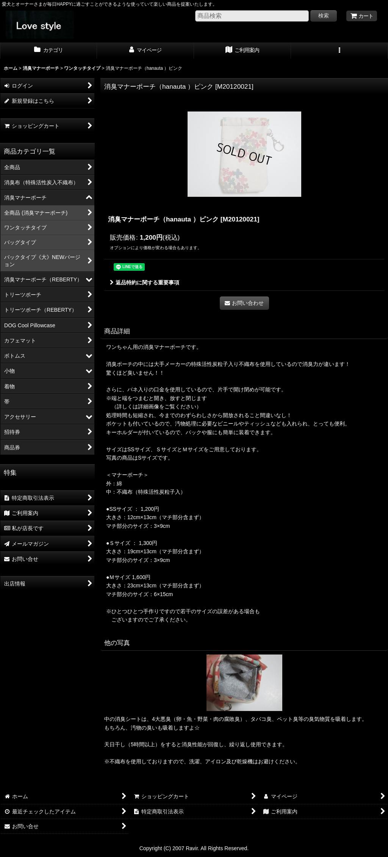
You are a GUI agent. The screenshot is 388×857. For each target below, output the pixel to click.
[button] (339, 50)
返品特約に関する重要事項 (144, 282)
